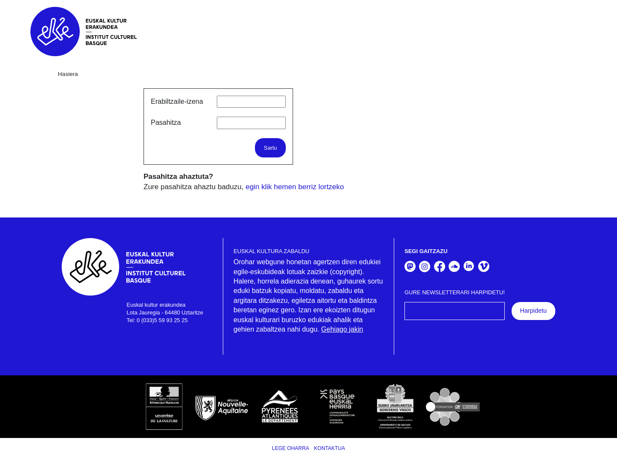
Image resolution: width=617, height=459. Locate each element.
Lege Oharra (290, 448)
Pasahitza (166, 122)
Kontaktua (329, 448)
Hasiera (68, 74)
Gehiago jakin (342, 329)
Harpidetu (533, 310)
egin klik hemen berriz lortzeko (295, 187)
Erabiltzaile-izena (177, 101)
